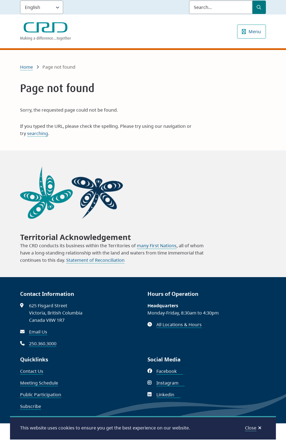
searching (37, 133)
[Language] (41, 7)
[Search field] (220, 7)
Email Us (38, 332)
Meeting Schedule (39, 383)
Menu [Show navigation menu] (255, 31)
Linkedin (168, 395)
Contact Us (31, 371)
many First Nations (157, 246)
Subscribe (30, 406)
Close (250, 428)
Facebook (169, 371)
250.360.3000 (42, 343)
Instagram (170, 383)
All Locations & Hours (179, 324)
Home (26, 67)
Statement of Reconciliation (95, 260)
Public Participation (40, 395)
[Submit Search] (259, 7)
